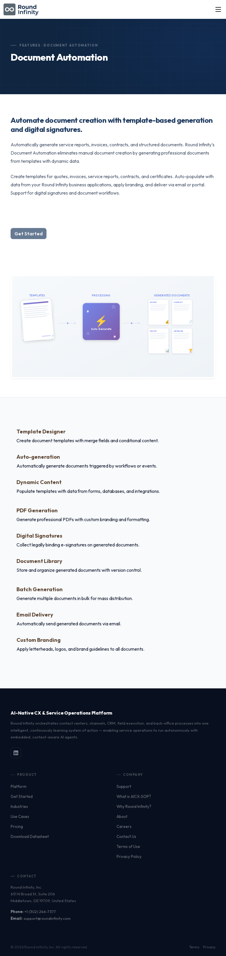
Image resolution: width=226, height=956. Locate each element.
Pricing (17, 826)
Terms (194, 947)
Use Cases (20, 816)
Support (124, 786)
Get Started (22, 796)
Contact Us (126, 836)
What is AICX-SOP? (134, 796)
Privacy (209, 947)
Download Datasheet (30, 836)
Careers (124, 826)
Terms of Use (128, 846)
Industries (19, 806)
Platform (18, 786)
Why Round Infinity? (134, 806)
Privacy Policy (129, 856)
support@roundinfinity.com (47, 918)
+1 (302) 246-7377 (40, 911)
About (122, 816)
